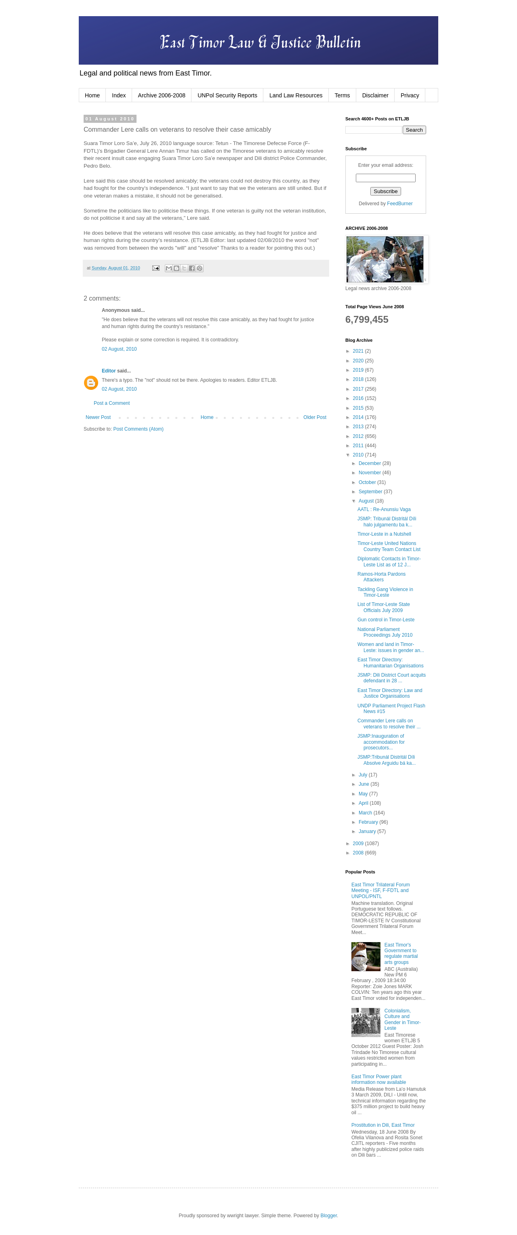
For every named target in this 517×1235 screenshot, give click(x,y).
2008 (359, 853)
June (364, 784)
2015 (359, 408)
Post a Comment (112, 403)
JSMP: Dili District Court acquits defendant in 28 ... (391, 678)
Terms (342, 95)
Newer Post (98, 417)
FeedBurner (399, 203)
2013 (359, 426)
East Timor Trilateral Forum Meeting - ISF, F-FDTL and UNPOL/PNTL (380, 890)
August (367, 501)
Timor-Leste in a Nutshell (384, 534)
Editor (109, 371)
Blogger (328, 1215)
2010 (359, 455)
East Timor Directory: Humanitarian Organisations (390, 662)
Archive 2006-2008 (162, 95)
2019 (359, 370)
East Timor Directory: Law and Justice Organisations (389, 693)
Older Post (314, 417)
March (366, 813)
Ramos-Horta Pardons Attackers (381, 577)
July (364, 775)
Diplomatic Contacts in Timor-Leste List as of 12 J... (389, 561)
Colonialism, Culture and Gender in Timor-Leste (403, 1019)
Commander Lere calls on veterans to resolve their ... (388, 723)
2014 (359, 417)
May (364, 794)
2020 (359, 361)
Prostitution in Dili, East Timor (383, 1125)
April (364, 803)
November (370, 472)
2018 (359, 379)
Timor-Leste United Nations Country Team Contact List (388, 546)
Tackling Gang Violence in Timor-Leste (385, 592)
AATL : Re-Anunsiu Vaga (384, 509)
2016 (359, 398)
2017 (359, 389)
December (370, 463)
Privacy (410, 95)
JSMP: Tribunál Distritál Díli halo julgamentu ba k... (386, 521)
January (368, 831)
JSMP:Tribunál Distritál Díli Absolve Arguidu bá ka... (386, 760)
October (368, 482)
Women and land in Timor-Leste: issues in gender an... (390, 647)
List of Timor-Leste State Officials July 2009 (383, 607)
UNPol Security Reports (227, 95)
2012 (359, 436)
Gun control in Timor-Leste (385, 620)
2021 (359, 351)
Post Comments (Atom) (138, 429)
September (371, 491)
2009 (359, 843)
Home (92, 95)
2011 (359, 445)
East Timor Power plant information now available (378, 1079)
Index (119, 95)
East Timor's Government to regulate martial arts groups (401, 953)
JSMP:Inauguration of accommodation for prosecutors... (381, 742)
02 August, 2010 (119, 349)
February (369, 822)
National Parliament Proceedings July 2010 (384, 632)
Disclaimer (375, 95)
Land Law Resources (296, 95)
